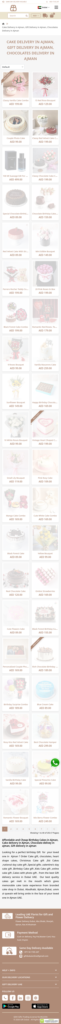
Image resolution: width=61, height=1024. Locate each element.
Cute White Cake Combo (45, 515)
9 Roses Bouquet (16, 364)
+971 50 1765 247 (31, 952)
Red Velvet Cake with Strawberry (18, 251)
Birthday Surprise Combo (16, 704)
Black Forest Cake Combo (16, 327)
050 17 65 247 (54, 2)
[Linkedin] (20, 998)
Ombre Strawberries (45, 591)
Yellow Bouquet (45, 553)
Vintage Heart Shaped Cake (45, 440)
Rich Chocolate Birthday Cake (46, 666)
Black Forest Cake (15, 553)
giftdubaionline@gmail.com (36, 956)
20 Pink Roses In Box (45, 289)
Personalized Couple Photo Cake (18, 666)
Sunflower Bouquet (16, 402)
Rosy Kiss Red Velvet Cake (15, 742)
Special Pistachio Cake (45, 780)
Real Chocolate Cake (16, 591)
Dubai (44, 7)
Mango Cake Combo (16, 515)
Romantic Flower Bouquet (15, 817)
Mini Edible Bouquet (45, 251)
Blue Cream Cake (45, 704)
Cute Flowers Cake (16, 629)
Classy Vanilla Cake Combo (16, 100)
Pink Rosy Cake (45, 478)
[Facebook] (13, 998)
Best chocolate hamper (45, 742)
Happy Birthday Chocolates (45, 402)
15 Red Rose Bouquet (45, 100)
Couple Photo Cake (16, 138)
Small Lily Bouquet (16, 478)
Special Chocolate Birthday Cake (18, 213)
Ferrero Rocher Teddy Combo (17, 289)
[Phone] (5, 998)
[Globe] (36, 998)
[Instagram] (28, 998)
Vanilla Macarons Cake (45, 364)
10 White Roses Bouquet (15, 440)
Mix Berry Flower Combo (45, 817)
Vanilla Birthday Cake (16, 780)
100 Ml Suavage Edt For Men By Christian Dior (25, 176)
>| (54, 829)
